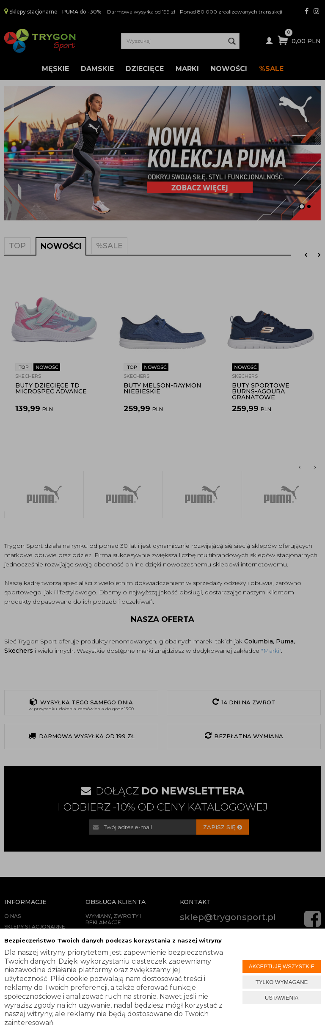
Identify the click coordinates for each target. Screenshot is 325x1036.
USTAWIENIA (281, 998)
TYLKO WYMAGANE (282, 982)
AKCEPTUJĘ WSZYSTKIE (281, 966)
